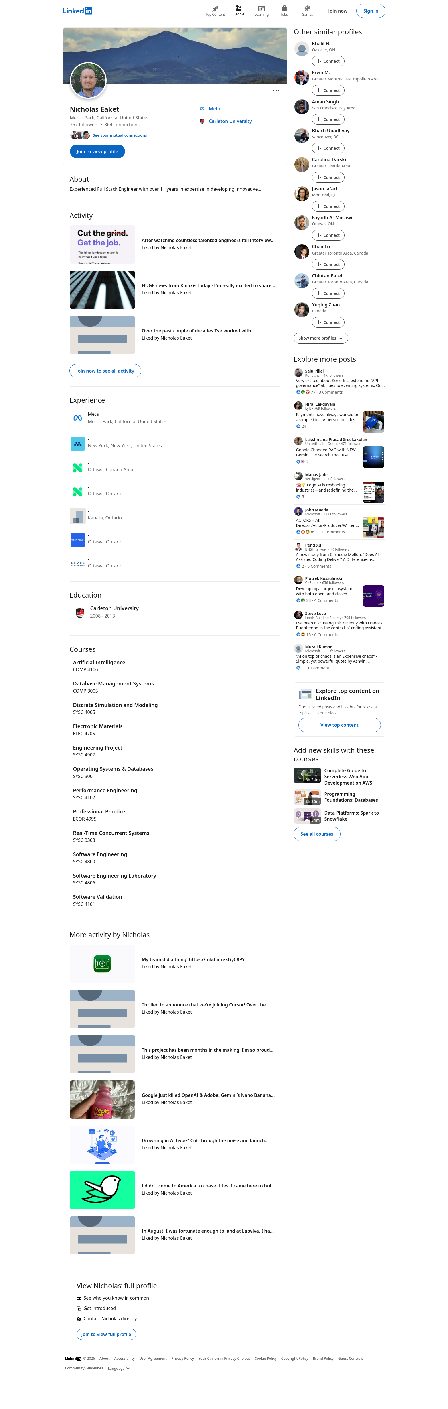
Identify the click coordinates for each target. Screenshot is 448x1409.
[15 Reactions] (303, 635)
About (104, 1358)
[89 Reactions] (306, 532)
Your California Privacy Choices (224, 1358)
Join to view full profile (106, 1334)
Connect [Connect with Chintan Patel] (328, 293)
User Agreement (153, 1358)
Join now (337, 11)
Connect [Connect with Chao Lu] (328, 264)
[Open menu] (276, 90)
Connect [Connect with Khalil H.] (328, 61)
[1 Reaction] (300, 668)
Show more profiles (321, 338)
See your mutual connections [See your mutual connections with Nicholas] (120, 135)
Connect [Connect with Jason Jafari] (328, 206)
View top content (339, 725)
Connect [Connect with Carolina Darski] (328, 177)
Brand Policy (323, 1358)
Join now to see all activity (105, 371)
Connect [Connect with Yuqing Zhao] (328, 322)
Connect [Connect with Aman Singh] (328, 119)
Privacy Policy (182, 1358)
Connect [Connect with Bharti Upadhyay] (328, 148)
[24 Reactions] (301, 426)
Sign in (370, 11)
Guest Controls (350, 1358)
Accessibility (124, 1358)
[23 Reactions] (303, 600)
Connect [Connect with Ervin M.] (328, 90)
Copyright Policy (294, 1358)
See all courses (317, 834)
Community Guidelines (84, 1368)
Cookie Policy (266, 1358)
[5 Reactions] (300, 497)
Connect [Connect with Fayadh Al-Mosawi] (328, 235)
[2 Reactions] (300, 566)
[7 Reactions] (302, 461)
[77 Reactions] (306, 392)
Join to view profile (97, 151)
